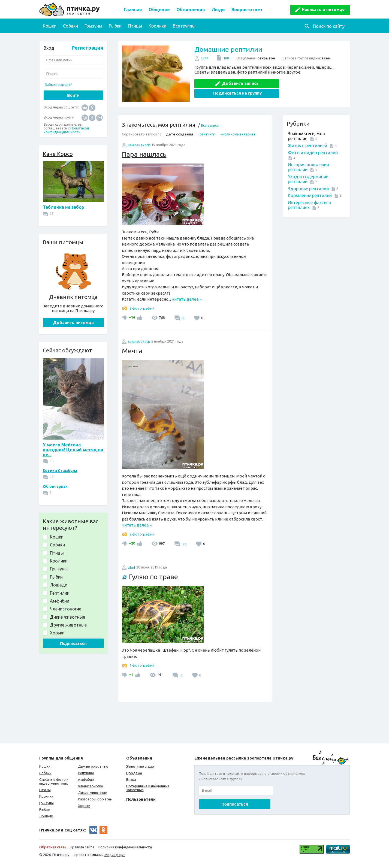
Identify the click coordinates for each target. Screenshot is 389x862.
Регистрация (87, 47)
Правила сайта (82, 847)
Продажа (134, 773)
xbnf (131, 567)
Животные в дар (140, 766)
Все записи (210, 125)
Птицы (135, 25)
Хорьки (84, 805)
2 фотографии (142, 534)
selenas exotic (139, 145)
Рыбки (115, 25)
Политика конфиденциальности (125, 847)
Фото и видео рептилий (313, 152)
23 (184, 544)
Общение (159, 9)
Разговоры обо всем (95, 799)
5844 (204, 58)
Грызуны (93, 25)
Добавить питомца (73, 322)
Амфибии (86, 779)
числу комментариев (238, 134)
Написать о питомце (323, 9)
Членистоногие (90, 786)
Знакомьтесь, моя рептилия (306, 136)
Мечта (132, 351)
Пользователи (141, 799)
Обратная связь (52, 847)
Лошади (46, 816)
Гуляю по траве (153, 576)
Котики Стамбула (60, 470)
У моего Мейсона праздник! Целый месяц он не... (73, 449)
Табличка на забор (63, 207)
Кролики (157, 25)
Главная (133, 9)
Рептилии (86, 773)
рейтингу (207, 134)
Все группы (184, 25)
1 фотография (141, 665)
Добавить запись (234, 83)
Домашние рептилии (228, 49)
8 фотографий (142, 308)
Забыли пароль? (58, 84)
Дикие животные (92, 792)
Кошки (49, 25)
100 (226, 58)
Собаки (70, 25)
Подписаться (73, 643)
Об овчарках (55, 486)
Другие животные (93, 766)
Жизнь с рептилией (307, 145)
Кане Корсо (58, 154)
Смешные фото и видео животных (53, 781)
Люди (218, 9)
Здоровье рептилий (308, 188)
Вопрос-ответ (247, 9)
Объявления (190, 9)
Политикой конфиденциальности (66, 130)
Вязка (131, 779)
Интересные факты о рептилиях (309, 205)
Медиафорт (114, 855)
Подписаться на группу (308, 83)
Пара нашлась (144, 154)
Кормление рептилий (310, 195)
